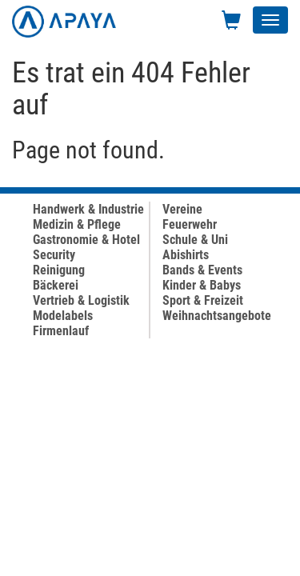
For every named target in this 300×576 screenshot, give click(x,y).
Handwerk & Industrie (88, 209)
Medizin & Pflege (77, 224)
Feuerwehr (189, 224)
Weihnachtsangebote (216, 315)
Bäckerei (55, 285)
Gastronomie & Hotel (86, 239)
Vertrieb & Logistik (81, 300)
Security (54, 254)
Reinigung (59, 270)
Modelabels (63, 315)
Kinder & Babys (201, 285)
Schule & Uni (195, 239)
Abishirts (185, 254)
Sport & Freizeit (202, 300)
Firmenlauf (61, 330)
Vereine (182, 209)
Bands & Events (202, 270)
